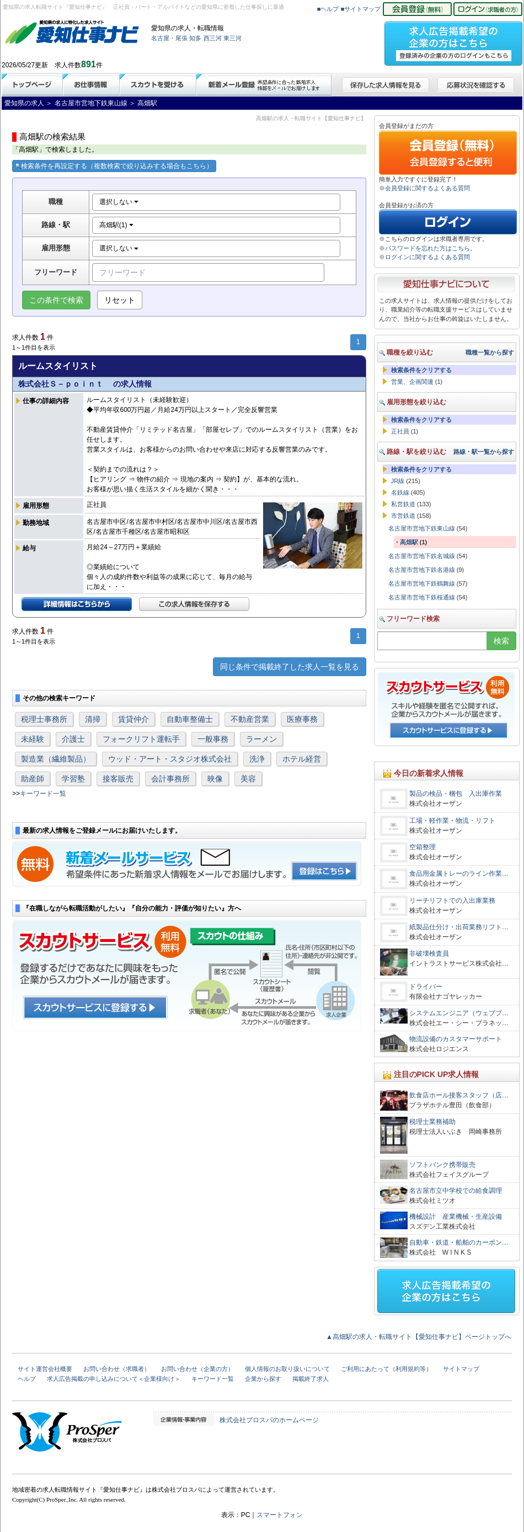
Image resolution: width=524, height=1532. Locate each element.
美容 (248, 778)
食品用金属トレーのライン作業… (459, 873)
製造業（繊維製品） (55, 758)
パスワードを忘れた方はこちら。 (430, 248)
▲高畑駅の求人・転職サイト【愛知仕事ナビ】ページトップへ (418, 1337)
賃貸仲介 (133, 719)
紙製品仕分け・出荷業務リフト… (459, 927)
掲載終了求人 (310, 1378)
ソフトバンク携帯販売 (442, 1165)
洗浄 (257, 758)
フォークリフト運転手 (141, 739)
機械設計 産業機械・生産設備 (455, 1216)
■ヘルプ (328, 9)
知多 (195, 38)
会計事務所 (170, 778)
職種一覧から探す (490, 352)
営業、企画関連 (412, 381)
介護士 (73, 739)
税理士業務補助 (432, 1122)
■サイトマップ (361, 9)
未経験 (32, 739)
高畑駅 (409, 542)
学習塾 (73, 778)
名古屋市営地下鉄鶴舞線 (421, 583)
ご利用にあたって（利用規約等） (386, 1368)
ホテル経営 (301, 758)
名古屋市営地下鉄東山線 (421, 528)
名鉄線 (400, 492)
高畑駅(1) (116, 225)
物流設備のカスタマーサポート (455, 1039)
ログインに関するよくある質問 (427, 257)
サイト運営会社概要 (45, 1368)
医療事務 (302, 719)
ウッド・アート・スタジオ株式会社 (170, 758)
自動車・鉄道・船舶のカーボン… (459, 1242)
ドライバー (425, 986)
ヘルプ (27, 1378)
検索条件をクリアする (421, 370)
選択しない (118, 202)
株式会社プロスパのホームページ (269, 1420)
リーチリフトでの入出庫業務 (452, 900)
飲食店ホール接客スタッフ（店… (459, 1095)
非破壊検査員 (429, 953)
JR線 (397, 481)
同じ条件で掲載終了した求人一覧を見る (289, 666)
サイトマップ (461, 1368)
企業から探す (263, 1378)
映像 (215, 778)
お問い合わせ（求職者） (116, 1368)
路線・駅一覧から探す (483, 451)
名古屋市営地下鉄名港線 (421, 569)
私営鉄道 (403, 504)
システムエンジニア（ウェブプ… (459, 1013)
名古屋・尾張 (169, 38)
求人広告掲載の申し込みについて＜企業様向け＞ (113, 1378)
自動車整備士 (190, 719)
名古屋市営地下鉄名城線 (421, 556)
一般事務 (212, 739)
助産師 (32, 778)
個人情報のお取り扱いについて (287, 1368)
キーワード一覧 (43, 793)
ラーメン (261, 739)
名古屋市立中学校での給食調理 (455, 1190)
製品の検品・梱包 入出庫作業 (455, 793)
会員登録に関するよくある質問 (427, 188)
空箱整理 (422, 847)
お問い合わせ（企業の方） (197, 1368)
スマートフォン (279, 1515)
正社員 (400, 431)
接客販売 (118, 778)
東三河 (232, 38)
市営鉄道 (403, 515)
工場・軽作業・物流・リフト (452, 820)
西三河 (213, 38)
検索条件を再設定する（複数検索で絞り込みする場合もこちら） (114, 166)
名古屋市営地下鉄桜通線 (421, 597)
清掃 (92, 719)
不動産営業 (250, 719)
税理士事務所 (44, 719)
